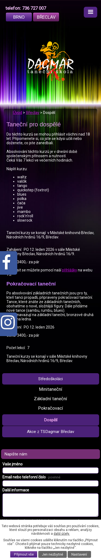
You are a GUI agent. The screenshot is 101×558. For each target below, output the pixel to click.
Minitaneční (50, 389)
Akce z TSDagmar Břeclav (50, 431)
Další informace (15, 490)
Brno (19, 17)
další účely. (62, 534)
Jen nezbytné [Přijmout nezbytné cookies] (52, 554)
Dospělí (50, 420)
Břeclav (46, 17)
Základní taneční (50, 398)
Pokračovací (50, 408)
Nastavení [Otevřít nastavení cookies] (79, 554)
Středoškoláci (50, 378)
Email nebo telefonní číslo (31, 477)
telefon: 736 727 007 (25, 8)
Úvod (17, 112)
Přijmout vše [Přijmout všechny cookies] (24, 554)
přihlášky (69, 270)
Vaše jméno (12, 464)
